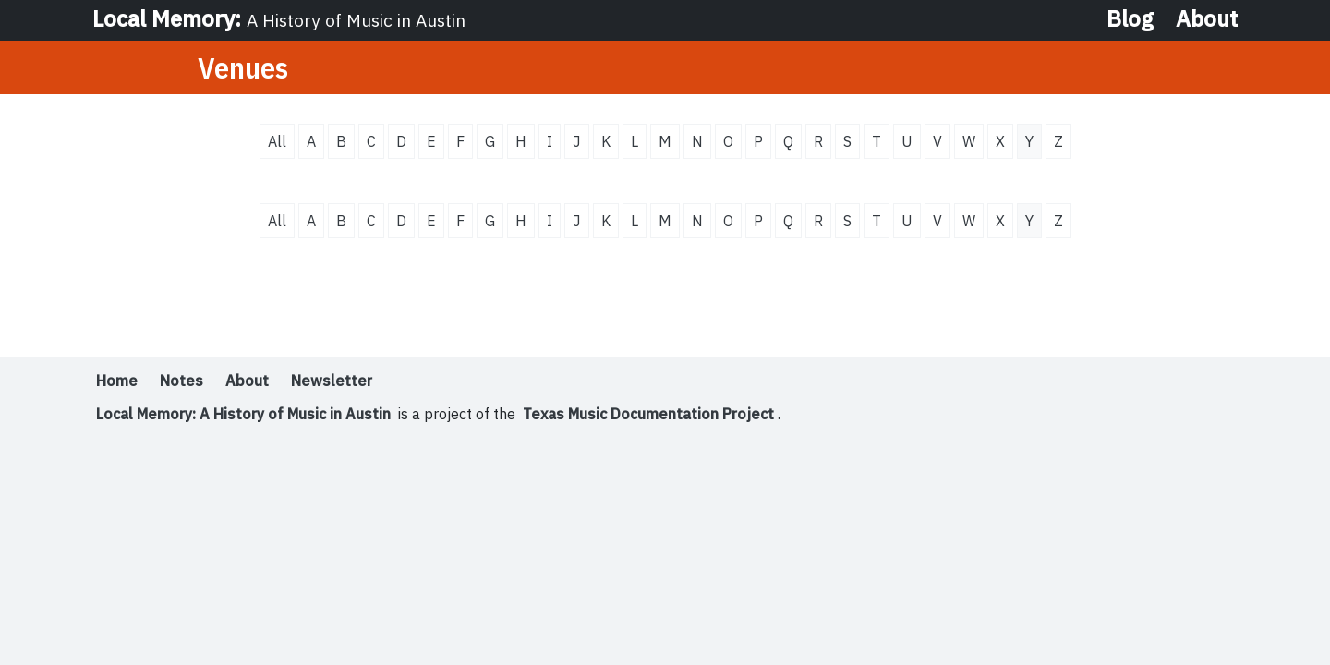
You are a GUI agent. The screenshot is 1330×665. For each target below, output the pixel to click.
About (1207, 18)
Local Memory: (279, 18)
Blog (1130, 18)
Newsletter (331, 380)
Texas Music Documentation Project (648, 414)
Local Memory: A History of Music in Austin (243, 414)
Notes (181, 380)
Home (117, 380)
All (277, 141)
